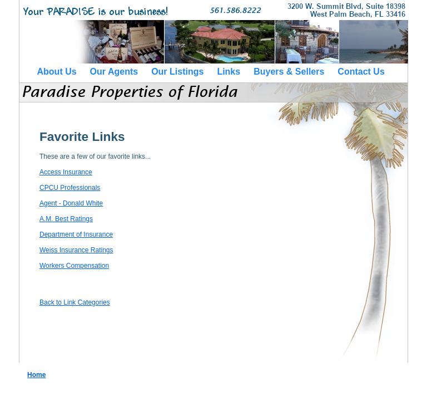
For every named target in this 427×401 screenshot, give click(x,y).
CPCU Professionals (69, 188)
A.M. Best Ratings (66, 219)
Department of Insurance (76, 234)
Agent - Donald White (71, 203)
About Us (57, 71)
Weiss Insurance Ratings (76, 250)
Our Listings (177, 71)
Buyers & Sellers (289, 71)
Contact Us (360, 71)
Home (36, 375)
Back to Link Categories (74, 302)
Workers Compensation (74, 266)
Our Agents (114, 71)
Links (228, 71)
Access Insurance (65, 172)
